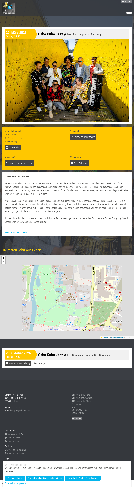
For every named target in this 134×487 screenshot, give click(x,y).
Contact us (76, 404)
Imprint (75, 407)
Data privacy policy (79, 410)
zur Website (14, 147)
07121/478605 (17, 407)
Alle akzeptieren (15, 478)
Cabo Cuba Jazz (81, 163)
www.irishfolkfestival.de (15, 450)
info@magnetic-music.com (21, 410)
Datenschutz (10, 483)
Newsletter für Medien (82, 401)
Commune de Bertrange (84, 137)
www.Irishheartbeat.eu (15, 453)
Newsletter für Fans (81, 395)
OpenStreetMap (117, 337)
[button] (67, 294)
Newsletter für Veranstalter (84, 398)
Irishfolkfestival (12, 438)
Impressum (22, 483)
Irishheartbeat (12, 441)
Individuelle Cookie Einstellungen (83, 478)
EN (80, 418)
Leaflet (104, 337)
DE (76, 418)
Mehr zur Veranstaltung (19, 363)
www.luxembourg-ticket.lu (20, 163)
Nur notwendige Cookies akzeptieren (45, 478)
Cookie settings (78, 413)
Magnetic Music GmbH (15, 434)
